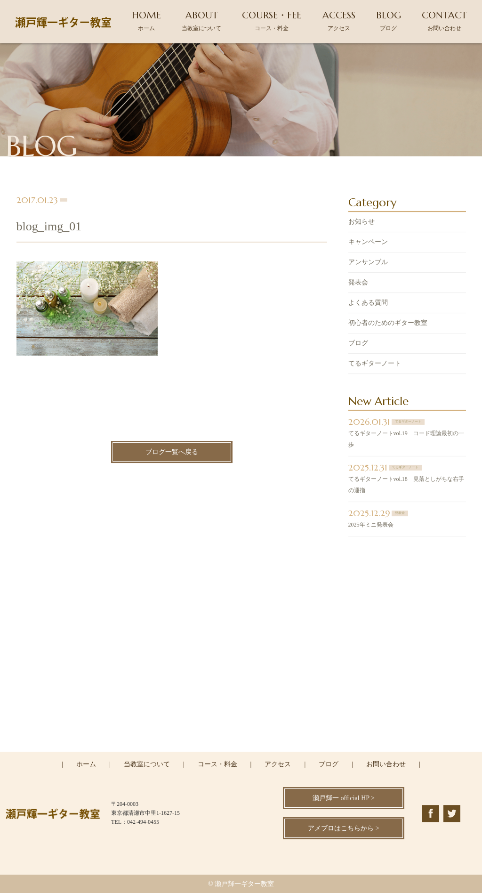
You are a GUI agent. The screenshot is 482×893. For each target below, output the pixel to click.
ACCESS (338, 20)
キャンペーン (368, 242)
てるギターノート (374, 364)
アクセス (278, 764)
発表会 (358, 283)
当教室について (147, 764)
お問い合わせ (386, 764)
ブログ (358, 344)
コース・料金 (217, 764)
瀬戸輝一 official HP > (344, 798)
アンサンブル (368, 263)
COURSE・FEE (271, 20)
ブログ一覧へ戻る (171, 452)
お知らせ (361, 222)
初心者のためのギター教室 (387, 323)
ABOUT (201, 20)
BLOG (388, 20)
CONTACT (444, 20)
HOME (146, 20)
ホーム (86, 764)
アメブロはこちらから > (343, 828)
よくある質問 (368, 303)
